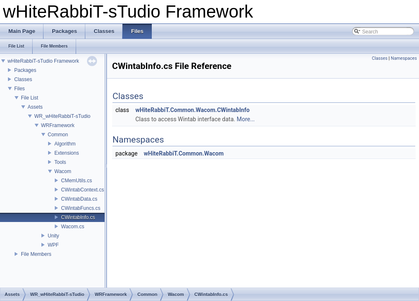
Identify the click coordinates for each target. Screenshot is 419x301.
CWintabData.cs (79, 199)
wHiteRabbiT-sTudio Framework (43, 61)
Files (19, 89)
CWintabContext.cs (82, 190)
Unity (53, 236)
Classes (23, 79)
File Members (36, 254)
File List (29, 98)
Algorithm (65, 144)
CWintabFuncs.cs (80, 208)
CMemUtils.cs (76, 181)
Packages (25, 70)
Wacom (62, 171)
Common (58, 135)
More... (246, 119)
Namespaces (404, 58)
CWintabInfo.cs (78, 217)
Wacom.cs (72, 227)
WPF (53, 245)
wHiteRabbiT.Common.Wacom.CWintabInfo (192, 110)
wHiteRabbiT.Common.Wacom (184, 153)
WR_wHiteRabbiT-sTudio (62, 116)
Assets (35, 107)
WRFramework (57, 125)
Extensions (66, 153)
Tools (60, 162)
